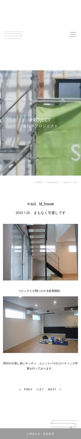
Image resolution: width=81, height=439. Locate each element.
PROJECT (53, 182)
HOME (39, 182)
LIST (40, 389)
